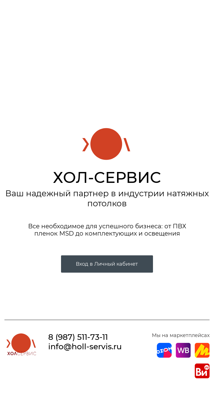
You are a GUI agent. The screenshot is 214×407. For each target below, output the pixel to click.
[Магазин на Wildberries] (183, 356)
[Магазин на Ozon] (164, 356)
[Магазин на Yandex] (202, 356)
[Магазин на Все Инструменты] (202, 377)
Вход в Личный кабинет (107, 264)
